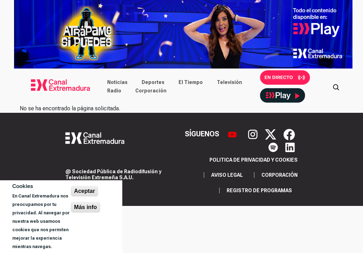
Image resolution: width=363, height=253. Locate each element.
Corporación (151, 90)
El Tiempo (191, 82)
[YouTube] (233, 134)
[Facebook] (289, 134)
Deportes (153, 82)
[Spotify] (274, 146)
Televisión (229, 82)
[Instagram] (253, 134)
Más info (85, 207)
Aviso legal (227, 175)
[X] (271, 134)
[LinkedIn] (290, 146)
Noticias (117, 82)
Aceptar (84, 191)
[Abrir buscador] (336, 86)
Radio (114, 90)
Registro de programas (259, 190)
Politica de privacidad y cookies (253, 160)
